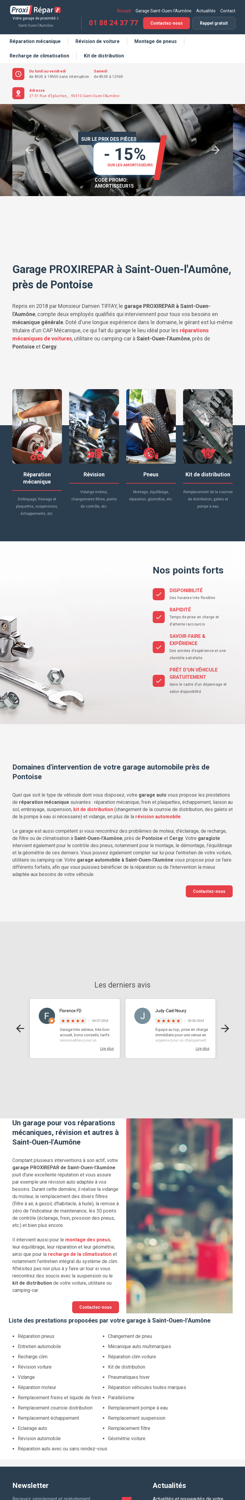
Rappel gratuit (214, 23)
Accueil (124, 10)
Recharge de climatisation (39, 56)
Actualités (206, 10)
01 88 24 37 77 (113, 23)
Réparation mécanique (35, 41)
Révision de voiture (97, 41)
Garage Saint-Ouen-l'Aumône (163, 10)
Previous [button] (29, 150)
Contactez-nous (166, 23)
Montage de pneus (155, 41)
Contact (227, 10)
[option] (127, 150)
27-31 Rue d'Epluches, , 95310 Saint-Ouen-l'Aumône (74, 96)
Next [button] (215, 150)
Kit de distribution (104, 56)
